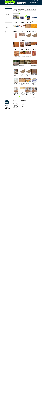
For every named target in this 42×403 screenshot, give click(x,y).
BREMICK (6, 21)
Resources (23, 102)
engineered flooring (7, 10)
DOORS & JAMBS (15, 105)
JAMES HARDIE (6, 27)
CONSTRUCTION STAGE (15, 102)
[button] (33, 0)
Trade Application (23, 105)
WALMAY (6, 32)
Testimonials (23, 106)
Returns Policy (23, 104)
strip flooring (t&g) (7, 13)
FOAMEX (6, 23)
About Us (5, 0)
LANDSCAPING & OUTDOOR (16, 108)
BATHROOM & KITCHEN (15, 103)
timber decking (7, 14)
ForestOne (6, 24)
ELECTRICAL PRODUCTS (15, 106)
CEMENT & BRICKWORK (15, 104)
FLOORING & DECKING (15, 107)
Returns (9, 0)
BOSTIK (6, 20)
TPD (5, 31)
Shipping (7, 0)
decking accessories (7, 9)
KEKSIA (5, 28)
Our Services (23, 103)
